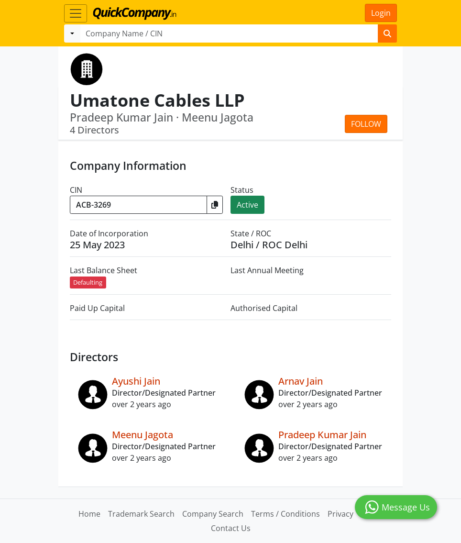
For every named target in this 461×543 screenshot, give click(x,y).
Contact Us (231, 528)
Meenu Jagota (142, 434)
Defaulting (87, 282)
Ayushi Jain (136, 381)
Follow (366, 124)
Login (381, 13)
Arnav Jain (300, 381)
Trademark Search (141, 514)
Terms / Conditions (285, 514)
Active (247, 204)
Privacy (340, 514)
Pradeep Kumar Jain (322, 434)
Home (89, 514)
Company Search (212, 514)
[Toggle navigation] (75, 13)
